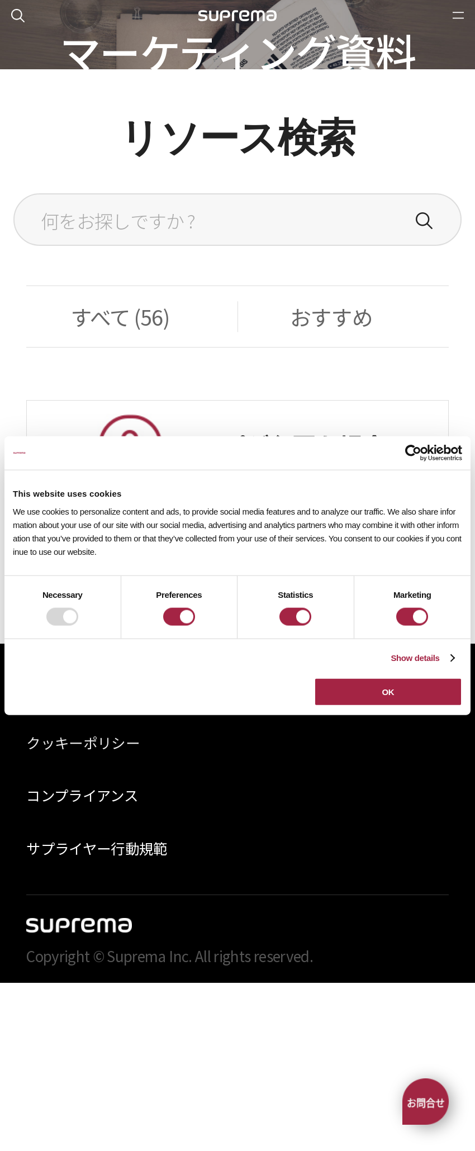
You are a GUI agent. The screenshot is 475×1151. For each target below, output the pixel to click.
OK (388, 691)
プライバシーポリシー (97, 857)
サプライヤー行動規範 (97, 1016)
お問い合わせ (237, 734)
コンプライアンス (82, 963)
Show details (415, 658)
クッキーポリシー (83, 910)
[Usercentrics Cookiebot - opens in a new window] (413, 453)
